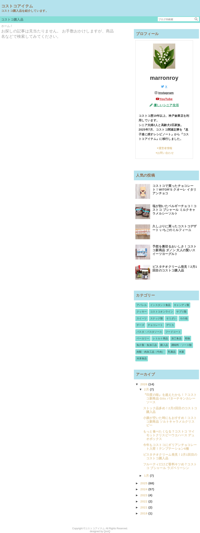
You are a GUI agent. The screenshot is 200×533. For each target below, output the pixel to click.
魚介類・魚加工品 (147, 345)
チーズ (140, 325)
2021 (144, 507)
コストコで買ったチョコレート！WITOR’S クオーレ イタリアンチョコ (174, 189)
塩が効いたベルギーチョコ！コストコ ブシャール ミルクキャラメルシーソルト (174, 209)
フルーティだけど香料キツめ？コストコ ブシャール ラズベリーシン (170, 466)
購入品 (164, 345)
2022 (144, 501)
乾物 (187, 338)
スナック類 (156, 318)
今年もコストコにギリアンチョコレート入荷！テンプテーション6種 (170, 446)
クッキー (142, 311)
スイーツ (142, 318)
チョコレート (155, 325)
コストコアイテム (17, 6)
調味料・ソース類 (181, 345)
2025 (144, 483)
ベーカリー (143, 338)
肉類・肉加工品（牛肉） (151, 351)
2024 (144, 489)
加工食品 (176, 338)
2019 (144, 513)
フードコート (173, 331)
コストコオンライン (161, 311)
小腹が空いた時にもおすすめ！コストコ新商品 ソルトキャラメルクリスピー (170, 421)
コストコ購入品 (12, 19)
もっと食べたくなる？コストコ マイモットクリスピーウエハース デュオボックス (169, 435)
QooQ (107, 531)
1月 (147, 475)
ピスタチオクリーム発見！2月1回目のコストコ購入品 (174, 268)
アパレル (142, 305)
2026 (144, 384)
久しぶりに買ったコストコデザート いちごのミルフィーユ (174, 228)
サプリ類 (181, 311)
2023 (144, 495)
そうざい (171, 318)
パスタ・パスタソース (149, 331)
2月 (147, 389)
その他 (183, 318)
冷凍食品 (142, 358)
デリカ (170, 325)
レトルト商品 (160, 338)
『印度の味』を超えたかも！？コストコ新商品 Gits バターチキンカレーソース (170, 398)
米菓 (181, 351)
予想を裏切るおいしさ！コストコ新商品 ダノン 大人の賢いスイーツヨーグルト (174, 250)
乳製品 (171, 351)
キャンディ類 (181, 305)
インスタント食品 (160, 305)
